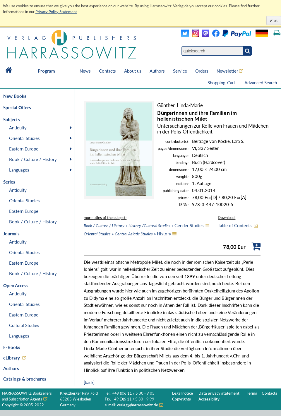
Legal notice (182, 393)
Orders (201, 70)
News (85, 70)
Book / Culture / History (33, 159)
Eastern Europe (23, 148)
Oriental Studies (24, 138)
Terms (252, 393)
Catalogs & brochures (24, 378)
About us (132, 70)
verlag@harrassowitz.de (137, 405)
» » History (127, 233)
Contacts (107, 70)
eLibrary (11, 357)
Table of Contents (235, 225)
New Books (14, 96)
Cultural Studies (24, 325)
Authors (157, 70)
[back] (89, 382)
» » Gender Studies (144, 225)
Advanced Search (260, 82)
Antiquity (18, 127)
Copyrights (181, 399)
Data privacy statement (218, 393)
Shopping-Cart (222, 82)
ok (275, 20)
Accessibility (209, 399)
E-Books (11, 347)
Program (46, 70)
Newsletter (227, 70)
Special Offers (17, 107)
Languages (19, 169)
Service (180, 70)
